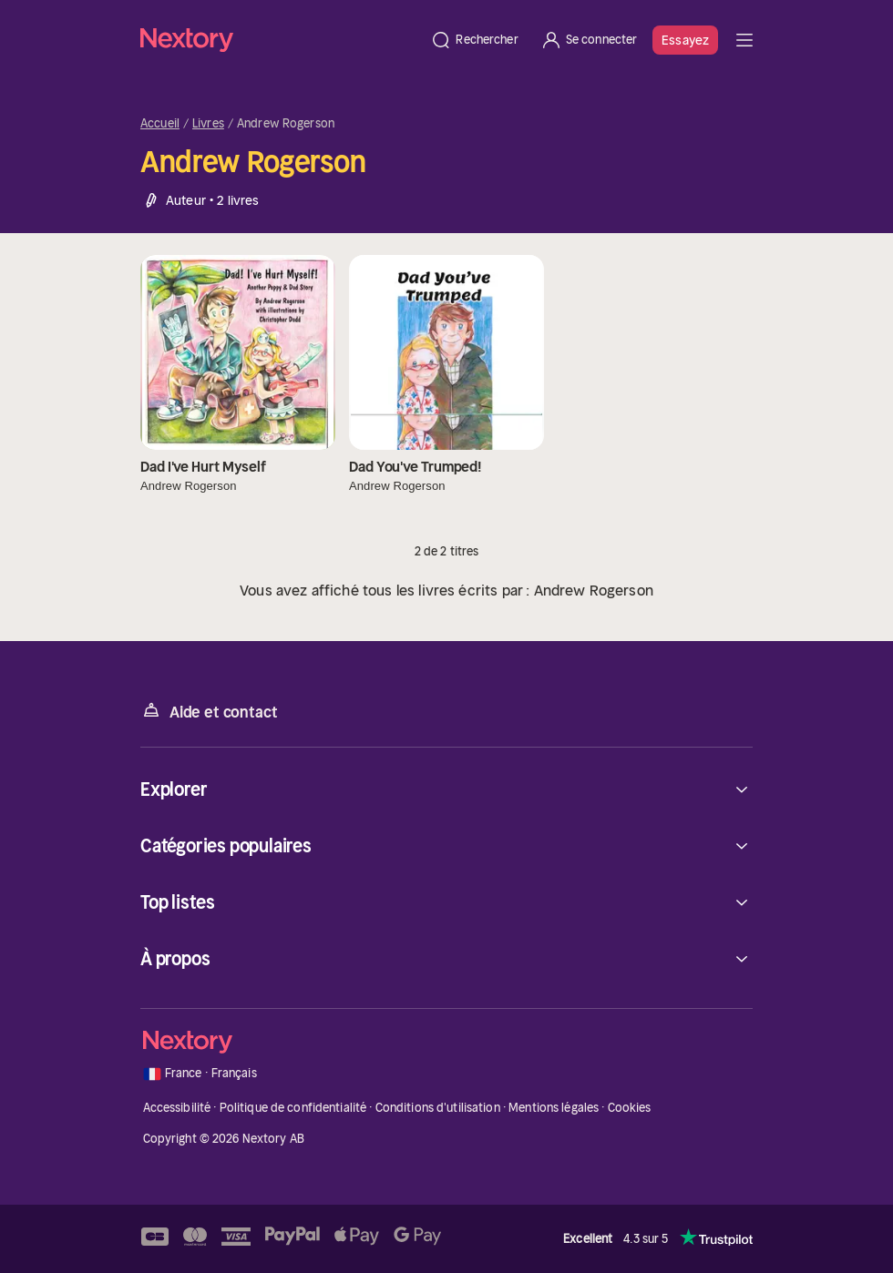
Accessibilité (177, 1107)
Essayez (685, 40)
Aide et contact (208, 710)
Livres (208, 124)
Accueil (160, 124)
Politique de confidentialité (293, 1107)
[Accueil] (279, 39)
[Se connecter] (589, 40)
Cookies (630, 1107)
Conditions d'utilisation (437, 1107)
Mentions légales (553, 1107)
